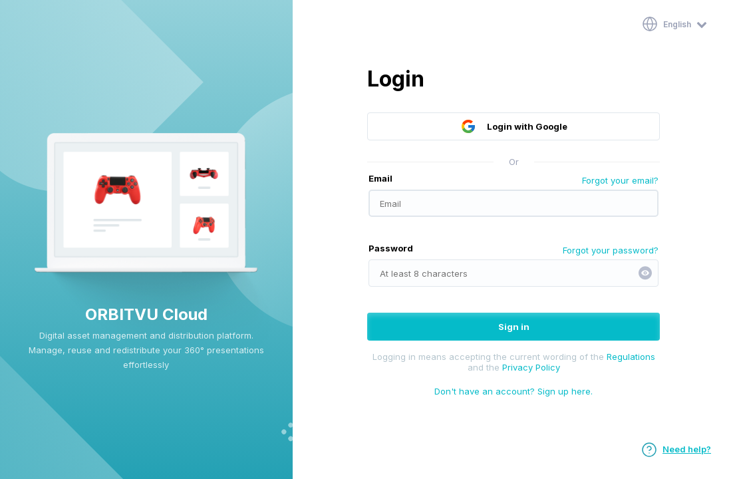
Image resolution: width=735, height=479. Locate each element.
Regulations (631, 356)
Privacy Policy (531, 367)
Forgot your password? (611, 250)
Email (380, 178)
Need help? (676, 449)
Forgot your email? (620, 180)
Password (390, 248)
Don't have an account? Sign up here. (513, 391)
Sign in (513, 326)
